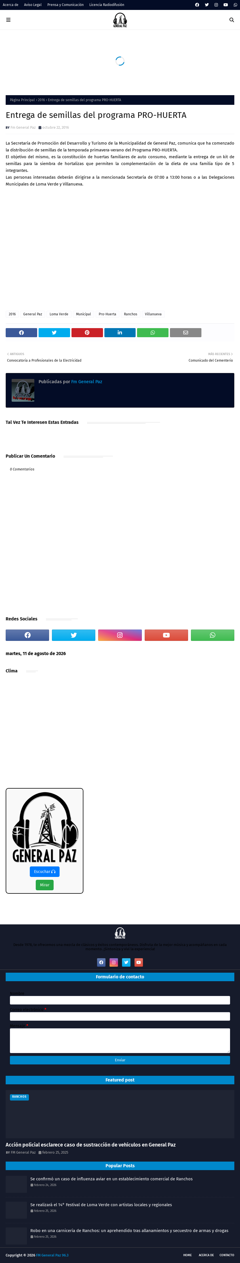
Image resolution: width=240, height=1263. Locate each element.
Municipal (83, 314)
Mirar (44, 885)
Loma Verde (59, 314)
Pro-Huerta (107, 314)
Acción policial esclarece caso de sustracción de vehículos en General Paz (91, 1145)
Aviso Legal (33, 5)
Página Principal (22, 100)
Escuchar (44, 871)
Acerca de (10, 5)
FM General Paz (23, 1152)
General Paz (32, 314)
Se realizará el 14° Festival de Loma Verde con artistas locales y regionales (101, 1204)
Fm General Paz (23, 127)
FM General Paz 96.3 (52, 1255)
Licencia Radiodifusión (106, 5)
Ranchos (130, 314)
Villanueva (153, 314)
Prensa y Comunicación (65, 5)
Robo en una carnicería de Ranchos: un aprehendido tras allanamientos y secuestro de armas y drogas (129, 1230)
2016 (41, 100)
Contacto (227, 1255)
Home (187, 1255)
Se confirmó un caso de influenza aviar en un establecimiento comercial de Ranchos (111, 1178)
